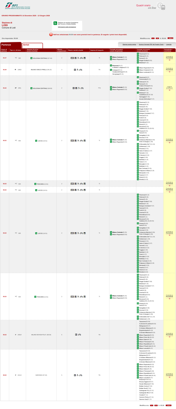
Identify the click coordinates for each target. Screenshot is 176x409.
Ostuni (141, 177)
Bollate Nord (143, 388)
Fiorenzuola (142, 79)
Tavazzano (142, 321)
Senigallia (142, 135)
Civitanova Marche (145, 139)
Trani (140, 162)
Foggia (141, 157)
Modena (141, 62)
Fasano (141, 175)
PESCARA (40, 184)
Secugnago (115, 74)
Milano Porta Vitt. (144, 337)
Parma (141, 58)
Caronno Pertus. (144, 397)
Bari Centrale (143, 168)
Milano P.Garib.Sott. (145, 346)
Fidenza (141, 56)
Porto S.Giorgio (144, 141)
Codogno (115, 70)
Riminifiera (142, 122)
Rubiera (141, 90)
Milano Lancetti (143, 348)
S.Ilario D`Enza (143, 86)
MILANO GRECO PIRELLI (39, 69)
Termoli (141, 153)
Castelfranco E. (144, 94)
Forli (140, 117)
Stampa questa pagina (129, 44)
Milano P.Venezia (144, 341)
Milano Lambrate (144, 72)
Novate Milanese (144, 384)
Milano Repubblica (144, 344)
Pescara (141, 148)
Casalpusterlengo (117, 72)
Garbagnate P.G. (144, 390)
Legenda (168, 44)
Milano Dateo (143, 339)
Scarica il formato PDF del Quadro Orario (151, 44)
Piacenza (142, 54)
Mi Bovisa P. (143, 379)
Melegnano (142, 326)
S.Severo (142, 155)
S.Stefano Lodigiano (118, 67)
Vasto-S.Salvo (143, 151)
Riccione (141, 126)
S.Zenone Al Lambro (145, 323)
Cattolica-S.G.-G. (144, 128)
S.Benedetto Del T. (145, 144)
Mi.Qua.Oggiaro (144, 381)
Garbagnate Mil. (144, 392)
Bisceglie (142, 164)
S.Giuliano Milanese (145, 328)
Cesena (141, 120)
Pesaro (141, 131)
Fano (140, 133)
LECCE (40, 141)
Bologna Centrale (144, 113)
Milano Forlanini (144, 70)
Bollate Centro (143, 386)
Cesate (141, 395)
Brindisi (141, 179)
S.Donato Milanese (145, 332)
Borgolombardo (144, 330)
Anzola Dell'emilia (144, 99)
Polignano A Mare (144, 170)
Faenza (141, 115)
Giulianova (142, 146)
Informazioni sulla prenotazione (67, 27)
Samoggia (142, 97)
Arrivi (26, 44)
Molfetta (141, 166)
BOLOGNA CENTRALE (40, 58)
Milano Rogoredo (117, 59)
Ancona (141, 137)
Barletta (141, 159)
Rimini (141, 124)
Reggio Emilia (143, 60)
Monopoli (142, 173)
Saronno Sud (143, 399)
